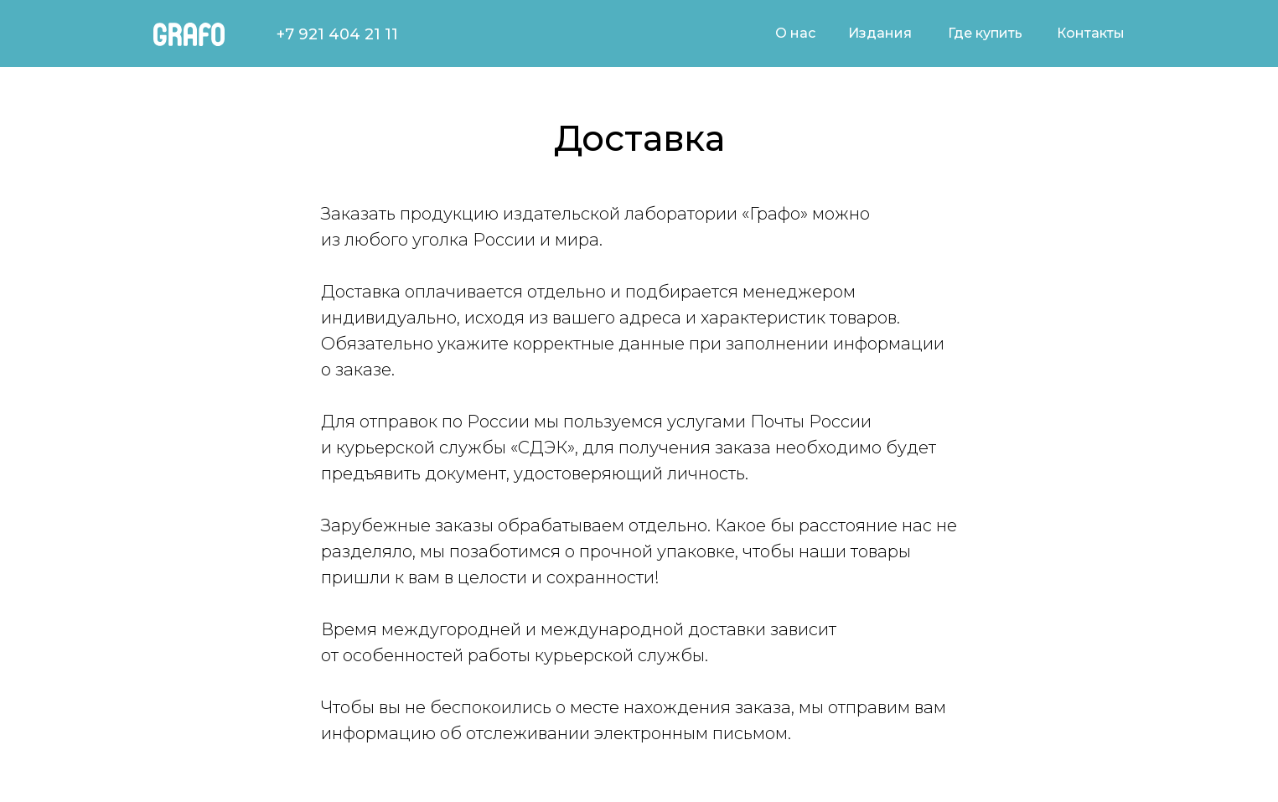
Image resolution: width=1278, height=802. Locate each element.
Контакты (1091, 33)
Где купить (985, 33)
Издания (880, 33)
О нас (795, 33)
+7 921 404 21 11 (337, 34)
